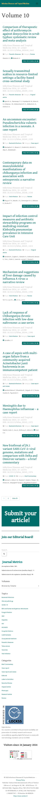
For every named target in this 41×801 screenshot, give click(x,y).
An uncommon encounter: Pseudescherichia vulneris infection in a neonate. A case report (20, 124)
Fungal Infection (7, 612)
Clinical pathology (7, 601)
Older (14, 498)
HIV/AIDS (5, 627)
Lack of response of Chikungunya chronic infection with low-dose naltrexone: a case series (18, 318)
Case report (34, 143)
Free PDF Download (30, 61)
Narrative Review (7, 683)
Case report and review (9, 672)
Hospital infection (7, 631)
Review (32, 54)
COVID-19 (12, 476)
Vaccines (5, 650)
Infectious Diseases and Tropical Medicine (15, 3)
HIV (3, 623)
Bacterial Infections (15, 143)
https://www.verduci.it (20, 796)
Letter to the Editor (7, 679)
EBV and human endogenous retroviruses (15, 608)
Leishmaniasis (6, 635)
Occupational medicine (9, 638)
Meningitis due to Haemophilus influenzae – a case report (20, 409)
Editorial (4, 675)
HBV (3, 616)
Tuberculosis (6, 646)
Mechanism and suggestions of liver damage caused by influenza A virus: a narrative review (21, 277)
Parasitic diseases (15, 54)
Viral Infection (13, 196)
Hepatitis (4, 620)
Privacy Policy (20, 780)
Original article (6, 687)
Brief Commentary (30, 476)
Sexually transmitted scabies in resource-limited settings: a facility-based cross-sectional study (20, 76)
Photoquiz (5, 690)
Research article (7, 694)
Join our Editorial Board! (17, 537)
